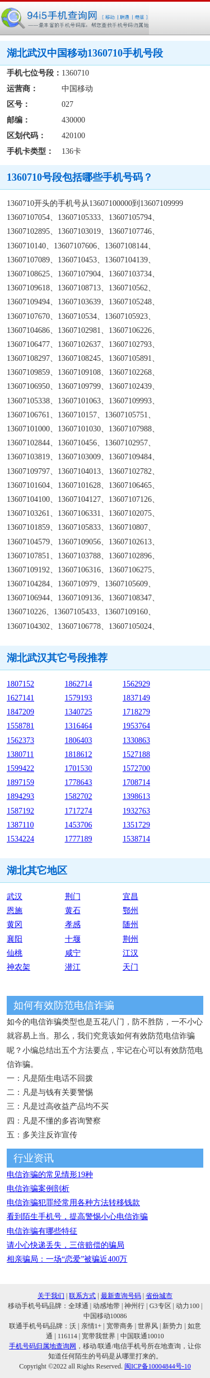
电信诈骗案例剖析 (38, 1188)
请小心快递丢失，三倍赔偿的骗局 (65, 1245)
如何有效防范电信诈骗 (63, 1005)
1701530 (78, 768)
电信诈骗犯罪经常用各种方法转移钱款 (73, 1202)
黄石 (73, 910)
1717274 (78, 811)
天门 (130, 967)
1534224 (20, 839)
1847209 (20, 712)
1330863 (136, 740)
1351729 (136, 825)
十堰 (73, 939)
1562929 (136, 684)
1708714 (136, 782)
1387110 (20, 825)
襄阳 (14, 939)
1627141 (20, 698)
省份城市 (159, 1296)
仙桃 (14, 953)
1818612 (78, 754)
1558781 (20, 726)
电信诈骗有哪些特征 (42, 1231)
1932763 (136, 811)
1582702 (78, 796)
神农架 (18, 967)
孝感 (73, 924)
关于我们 (51, 1296)
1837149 (136, 698)
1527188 (136, 754)
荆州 (130, 939)
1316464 (78, 726)
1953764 (136, 726)
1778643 (78, 782)
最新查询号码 (121, 1296)
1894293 (20, 796)
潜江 (73, 967)
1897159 (20, 782)
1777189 (78, 839)
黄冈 (14, 924)
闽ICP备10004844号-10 (157, 1366)
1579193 (78, 698)
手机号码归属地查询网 (42, 1346)
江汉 (130, 953)
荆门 (73, 896)
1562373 (20, 740)
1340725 (78, 712)
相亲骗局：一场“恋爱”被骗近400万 (67, 1259)
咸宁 (73, 953)
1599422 (20, 768)
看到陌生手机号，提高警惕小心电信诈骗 (77, 1216)
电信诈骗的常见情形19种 (50, 1174)
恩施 (14, 910)
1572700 (136, 768)
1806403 (78, 740)
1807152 (20, 684)
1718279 (136, 712)
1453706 (78, 825)
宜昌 (130, 896)
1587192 (20, 811)
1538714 (136, 839)
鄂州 (130, 910)
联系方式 (82, 1296)
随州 (130, 924)
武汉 (14, 896)
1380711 (20, 754)
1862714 (78, 684)
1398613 (136, 796)
